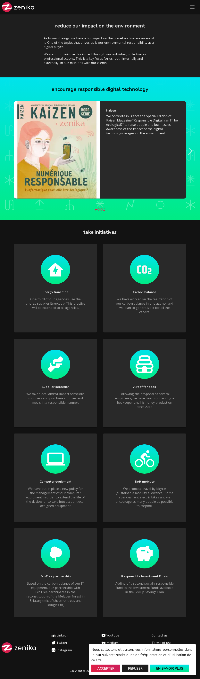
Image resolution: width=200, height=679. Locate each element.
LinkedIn (60, 635)
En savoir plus (169, 668)
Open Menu (192, 7)
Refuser (135, 668)
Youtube (110, 635)
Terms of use (161, 643)
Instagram (62, 650)
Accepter (105, 668)
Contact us (160, 635)
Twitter (59, 643)
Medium (110, 643)
